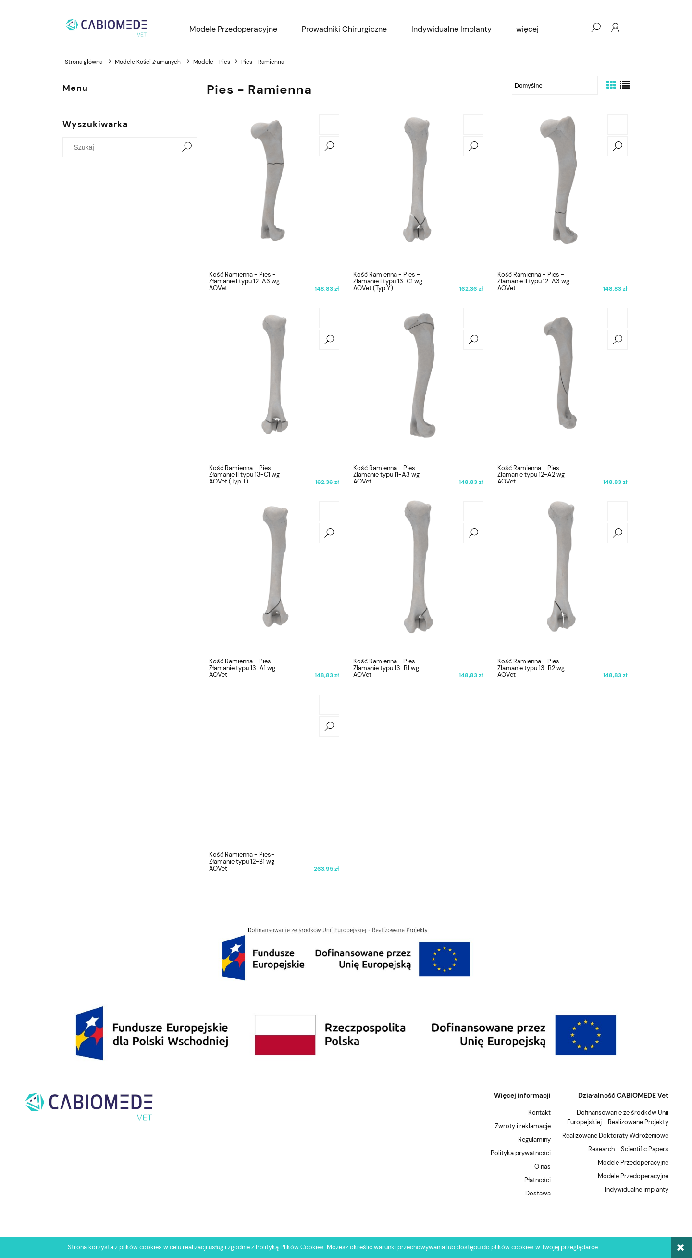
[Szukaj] (187, 147)
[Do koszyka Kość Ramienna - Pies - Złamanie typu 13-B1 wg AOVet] (473, 511)
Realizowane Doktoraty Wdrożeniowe (615, 1135)
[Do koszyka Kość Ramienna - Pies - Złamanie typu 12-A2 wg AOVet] (617, 318)
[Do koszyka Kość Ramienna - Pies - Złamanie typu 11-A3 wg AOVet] (473, 318)
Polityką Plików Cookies (290, 1247)
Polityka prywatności (521, 1153)
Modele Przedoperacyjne (633, 1162)
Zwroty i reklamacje (523, 1126)
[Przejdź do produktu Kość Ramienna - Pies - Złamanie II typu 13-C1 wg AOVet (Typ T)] (274, 383)
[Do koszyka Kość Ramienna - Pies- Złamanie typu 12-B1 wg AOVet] (329, 704)
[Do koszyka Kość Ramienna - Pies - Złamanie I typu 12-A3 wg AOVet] (329, 124)
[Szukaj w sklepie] (122, 147)
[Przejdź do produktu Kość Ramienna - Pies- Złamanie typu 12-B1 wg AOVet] (274, 770)
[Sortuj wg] (555, 85)
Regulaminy (534, 1139)
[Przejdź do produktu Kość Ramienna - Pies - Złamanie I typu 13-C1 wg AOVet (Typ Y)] (418, 190)
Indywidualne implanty (636, 1189)
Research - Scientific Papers (628, 1149)
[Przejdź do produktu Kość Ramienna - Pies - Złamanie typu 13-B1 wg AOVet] (418, 576)
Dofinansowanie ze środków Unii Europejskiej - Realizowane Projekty (617, 1117)
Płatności (537, 1180)
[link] (346, 953)
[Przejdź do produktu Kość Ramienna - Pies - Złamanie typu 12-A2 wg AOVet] (562, 383)
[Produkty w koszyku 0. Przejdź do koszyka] (576, 27)
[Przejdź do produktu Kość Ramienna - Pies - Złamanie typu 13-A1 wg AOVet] (274, 576)
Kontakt (539, 1112)
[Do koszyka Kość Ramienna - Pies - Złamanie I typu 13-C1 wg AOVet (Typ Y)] (473, 124)
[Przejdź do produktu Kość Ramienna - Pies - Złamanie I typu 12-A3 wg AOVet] (274, 190)
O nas (542, 1166)
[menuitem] (233, 29)
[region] (346, 953)
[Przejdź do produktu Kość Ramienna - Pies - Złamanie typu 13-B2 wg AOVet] (562, 576)
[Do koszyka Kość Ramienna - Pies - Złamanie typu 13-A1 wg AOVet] (329, 511)
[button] (329, 146)
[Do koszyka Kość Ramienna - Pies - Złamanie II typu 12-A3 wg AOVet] (617, 124)
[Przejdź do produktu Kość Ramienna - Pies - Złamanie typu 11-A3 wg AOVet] (418, 383)
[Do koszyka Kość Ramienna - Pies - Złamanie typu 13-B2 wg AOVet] (617, 511)
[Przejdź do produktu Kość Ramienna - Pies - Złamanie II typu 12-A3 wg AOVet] (562, 190)
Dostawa (538, 1193)
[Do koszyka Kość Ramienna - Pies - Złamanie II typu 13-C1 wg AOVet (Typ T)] (329, 318)
